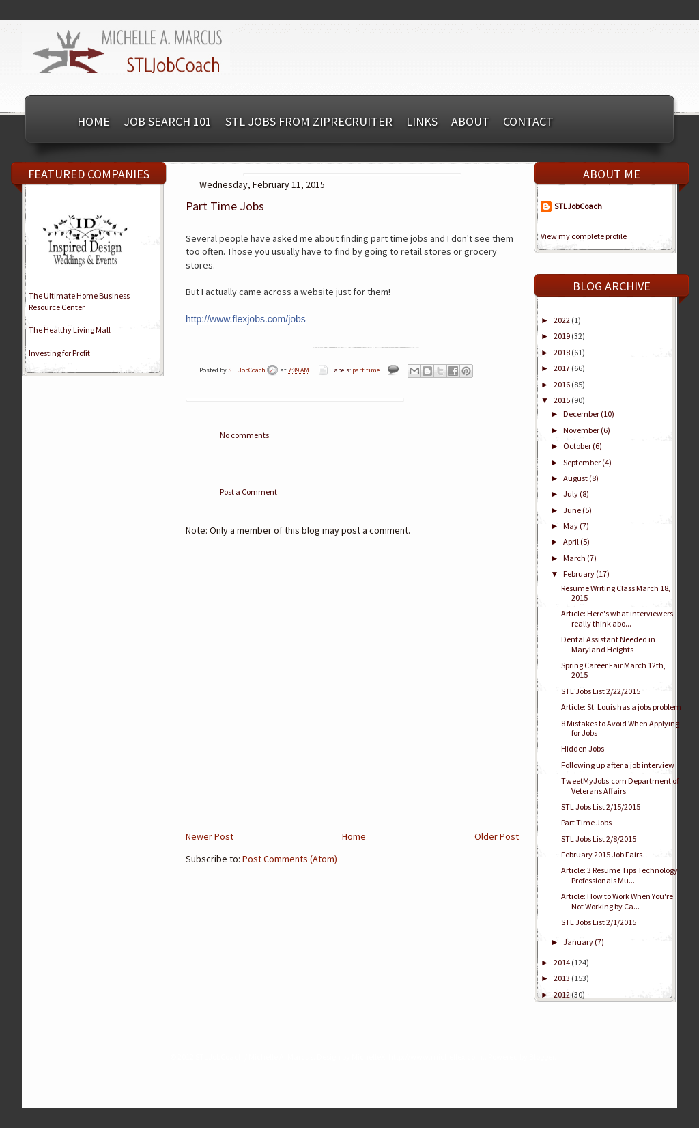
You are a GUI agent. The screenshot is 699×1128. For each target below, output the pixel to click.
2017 (562, 368)
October (578, 446)
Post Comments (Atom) (289, 859)
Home (93, 121)
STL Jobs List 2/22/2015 (600, 691)
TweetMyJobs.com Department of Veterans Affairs (620, 785)
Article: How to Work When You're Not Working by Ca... (617, 901)
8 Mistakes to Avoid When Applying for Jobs (620, 728)
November (582, 430)
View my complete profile (584, 236)
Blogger (541, 1056)
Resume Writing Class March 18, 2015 (615, 593)
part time (366, 370)
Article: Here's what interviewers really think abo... (617, 618)
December (582, 414)
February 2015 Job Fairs (601, 854)
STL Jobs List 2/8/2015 (598, 839)
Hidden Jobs (582, 748)
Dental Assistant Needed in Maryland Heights (608, 644)
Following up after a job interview (617, 765)
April (571, 541)
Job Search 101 (168, 121)
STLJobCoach (247, 370)
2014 (562, 962)
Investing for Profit (59, 353)
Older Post (496, 836)
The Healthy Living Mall (70, 330)
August (576, 478)
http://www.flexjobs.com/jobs (246, 319)
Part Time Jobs (586, 822)
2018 (562, 352)
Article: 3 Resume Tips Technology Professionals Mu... (619, 875)
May (571, 526)
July (571, 494)
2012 (562, 994)
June (572, 510)
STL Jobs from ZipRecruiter (309, 121)
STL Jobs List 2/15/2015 (600, 806)
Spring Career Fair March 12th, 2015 (613, 670)
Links (422, 121)
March (575, 558)
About (470, 121)
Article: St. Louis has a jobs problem (621, 707)
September (582, 462)
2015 (562, 400)
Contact (528, 121)
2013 (562, 978)
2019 (562, 336)
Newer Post (209, 836)
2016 (562, 384)
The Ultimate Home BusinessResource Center (79, 301)
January (579, 942)
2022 (562, 320)
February (579, 573)
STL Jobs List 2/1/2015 (598, 922)
